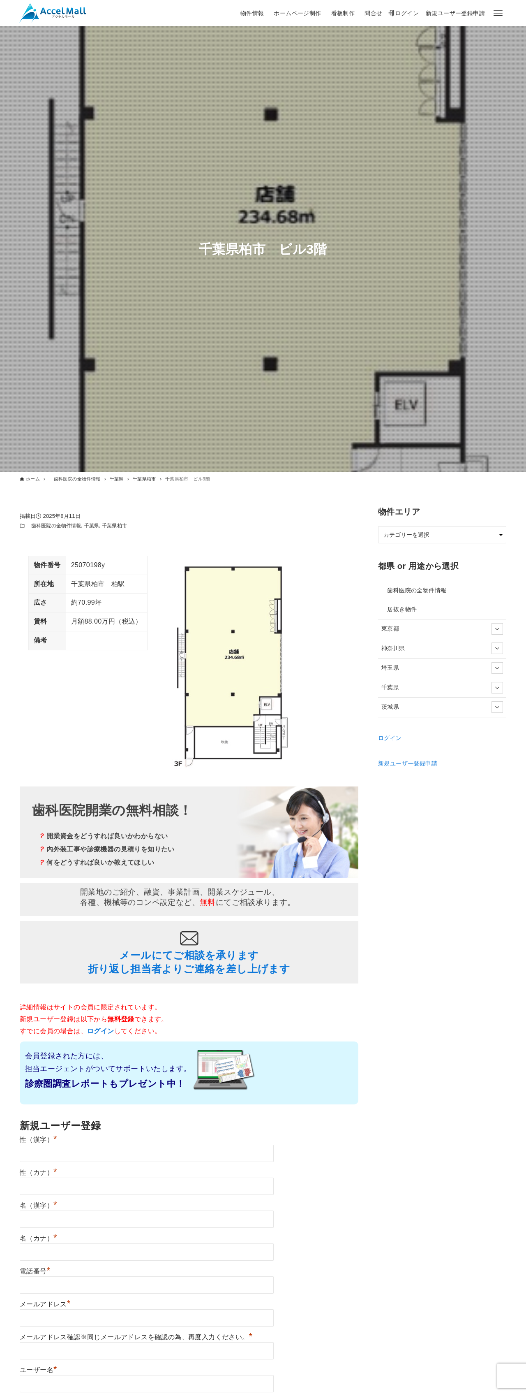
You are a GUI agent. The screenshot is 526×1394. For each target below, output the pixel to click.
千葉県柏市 (114, 526)
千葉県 (91, 526)
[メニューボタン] (498, 13)
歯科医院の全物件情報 (53, 526)
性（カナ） (38, 1172)
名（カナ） (38, 1238)
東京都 (442, 629)
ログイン (390, 738)
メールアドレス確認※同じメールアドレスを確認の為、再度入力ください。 (136, 1337)
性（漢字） (38, 1139)
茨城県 (442, 707)
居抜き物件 (399, 609)
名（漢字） (38, 1205)
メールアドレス (45, 1304)
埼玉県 (442, 668)
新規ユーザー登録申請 (407, 763)
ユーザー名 (38, 1369)
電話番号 (35, 1271)
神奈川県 (442, 648)
